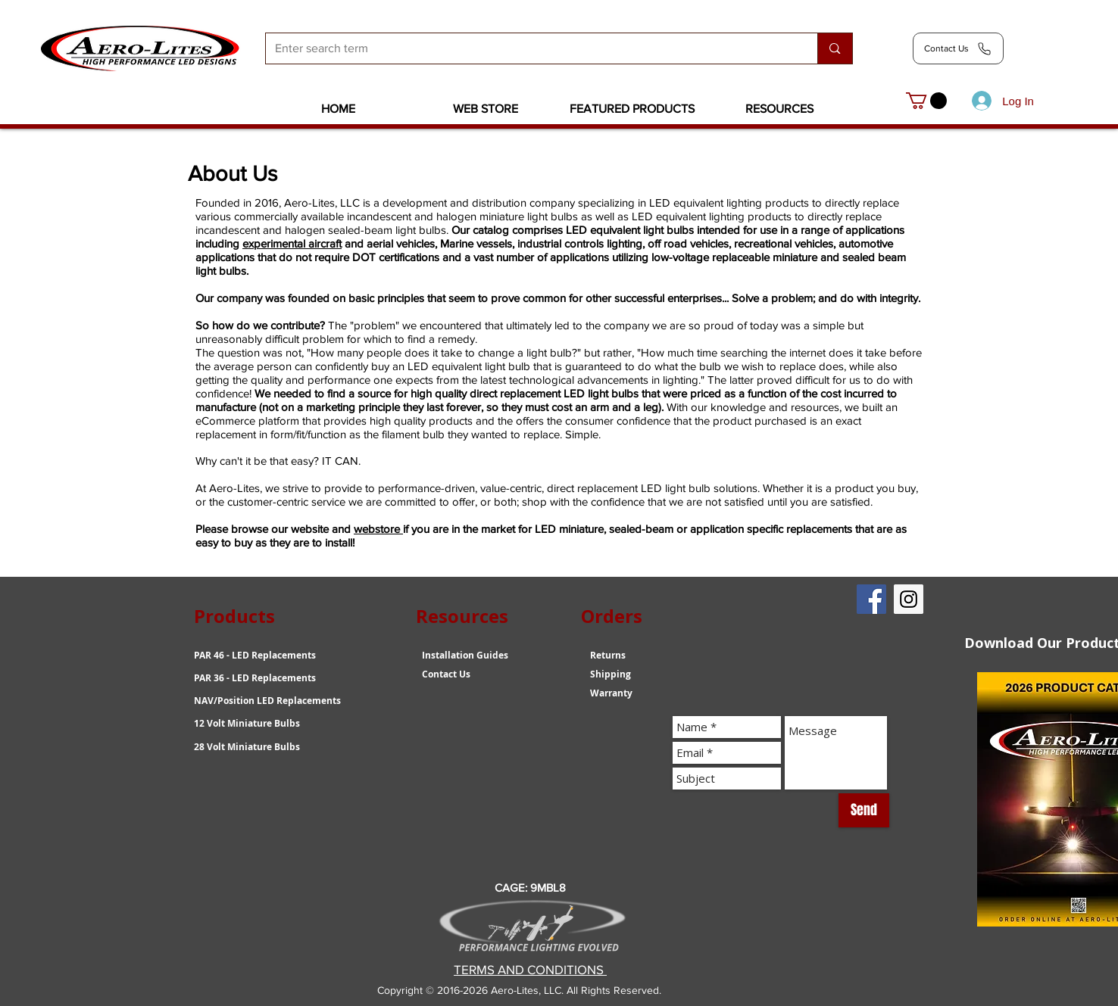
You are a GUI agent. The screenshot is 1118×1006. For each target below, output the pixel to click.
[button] (485, 109)
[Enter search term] (530, 48)
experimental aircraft (292, 243)
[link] (926, 100)
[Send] (863, 810)
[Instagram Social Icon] (908, 599)
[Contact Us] (958, 48)
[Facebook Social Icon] (871, 599)
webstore (378, 528)
